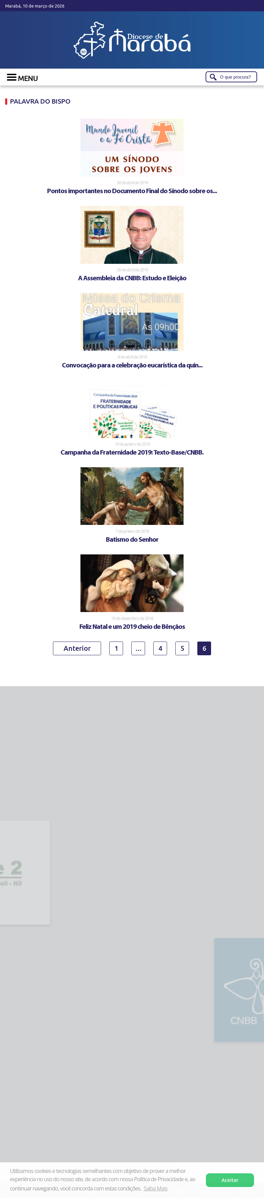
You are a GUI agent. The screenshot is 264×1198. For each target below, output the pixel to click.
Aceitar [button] (230, 1180)
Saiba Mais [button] (155, 1188)
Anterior (77, 648)
